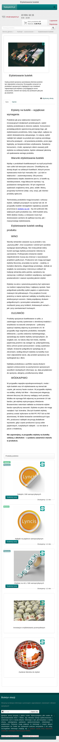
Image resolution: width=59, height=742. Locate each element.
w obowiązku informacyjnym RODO (18, 731)
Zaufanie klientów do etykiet (29, 672)
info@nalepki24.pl (12, 17)
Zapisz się (34, 712)
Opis (7, 102)
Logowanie (53, 21)
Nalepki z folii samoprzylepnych (29, 494)
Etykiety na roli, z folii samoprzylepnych (29, 583)
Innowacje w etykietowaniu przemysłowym (29, 628)
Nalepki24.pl (9, 7)
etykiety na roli (23, 209)
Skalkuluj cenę (12, 497)
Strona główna (7, 32)
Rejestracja (53, 24)
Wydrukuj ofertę (46, 98)
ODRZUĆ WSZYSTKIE (31, 736)
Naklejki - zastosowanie (25, 32)
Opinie (14, 102)
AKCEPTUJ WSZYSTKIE (10, 736)
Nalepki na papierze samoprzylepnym (29, 539)
